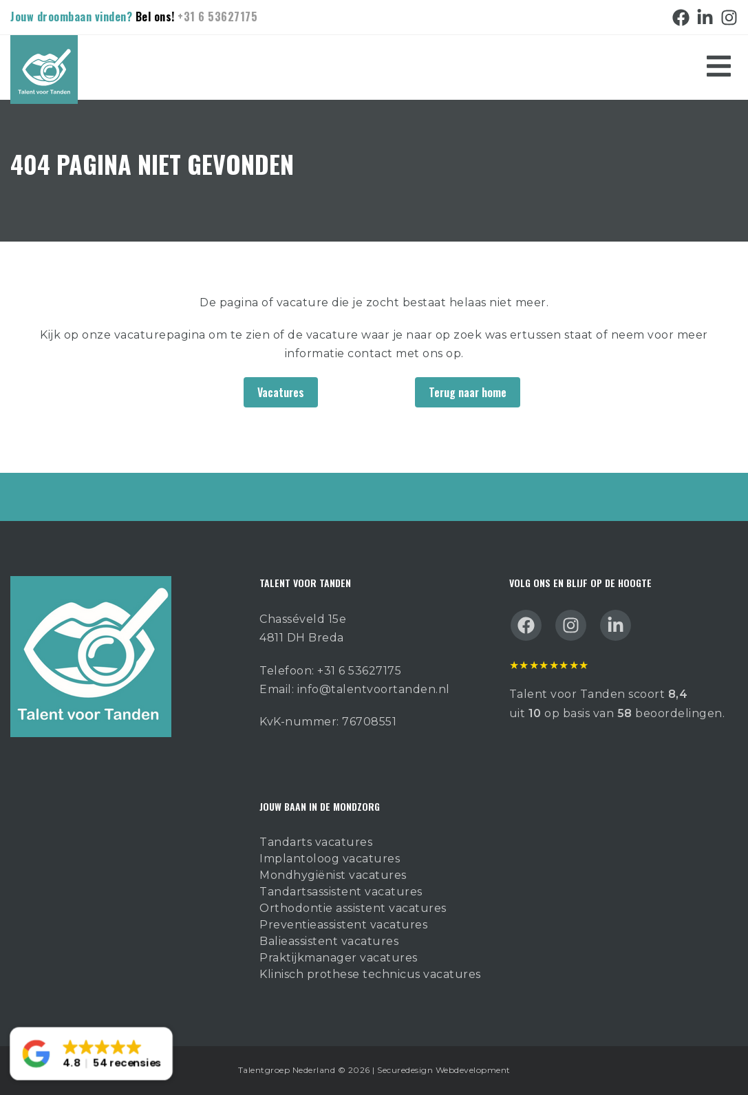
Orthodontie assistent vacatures (353, 908)
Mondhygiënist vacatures (333, 875)
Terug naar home (467, 392)
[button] (91, 1054)
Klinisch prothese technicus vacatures (370, 974)
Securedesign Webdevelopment (444, 1070)
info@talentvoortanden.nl (373, 689)
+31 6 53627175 (217, 16)
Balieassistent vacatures (328, 941)
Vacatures (280, 392)
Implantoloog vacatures (329, 858)
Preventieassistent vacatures (343, 924)
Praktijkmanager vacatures (338, 957)
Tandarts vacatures (315, 842)
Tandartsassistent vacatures (341, 891)
